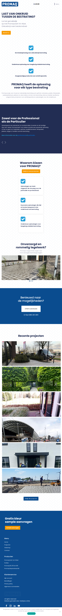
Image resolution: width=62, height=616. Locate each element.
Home (6, 542)
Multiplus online (25, 601)
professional (22, 135)
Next (5, 142)
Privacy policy (8, 584)
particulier (31, 135)
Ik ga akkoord (31, 613)
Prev (2, 142)
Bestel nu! (6, 33)
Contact (7, 550)
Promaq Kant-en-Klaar (11, 560)
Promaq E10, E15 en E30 (11, 566)
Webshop (7, 547)
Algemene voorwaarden (11, 586)
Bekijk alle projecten (31, 498)
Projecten (7, 545)
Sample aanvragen (12, 528)
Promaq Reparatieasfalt (11, 568)
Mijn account (8, 578)
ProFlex (6, 563)
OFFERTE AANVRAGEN (31, 309)
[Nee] (60, 611)
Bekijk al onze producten (31, 171)
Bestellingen (8, 581)
